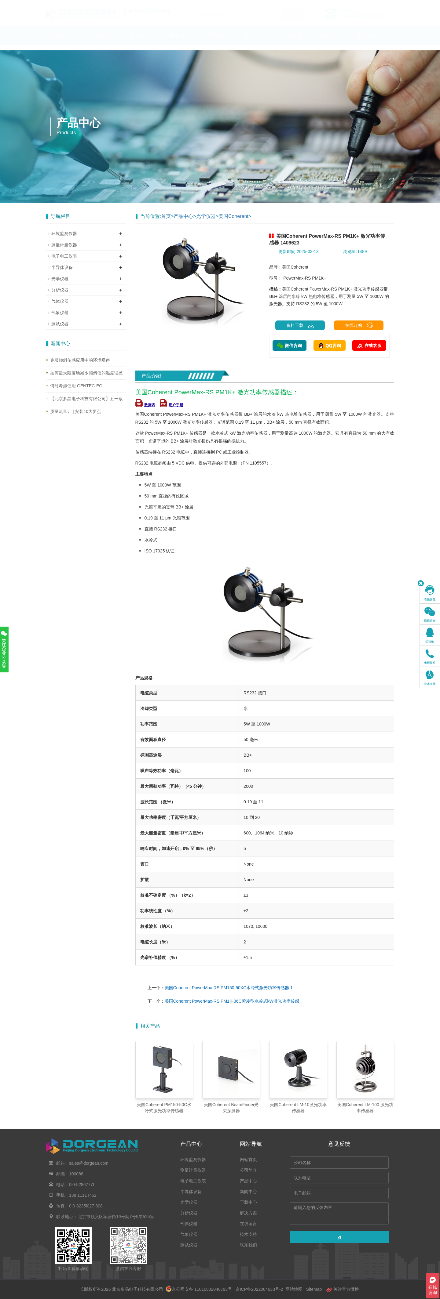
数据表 (145, 405)
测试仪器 (59, 323)
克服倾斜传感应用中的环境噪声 (80, 360)
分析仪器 (59, 290)
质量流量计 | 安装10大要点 (75, 411)
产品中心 (140, 41)
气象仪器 (59, 312)
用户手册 (171, 405)
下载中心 (216, 41)
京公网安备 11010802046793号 (199, 1289)
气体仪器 (59, 301)
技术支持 (330, 41)
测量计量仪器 (64, 244)
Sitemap (314, 1289)
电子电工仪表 (64, 256)
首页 (166, 216)
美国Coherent (233, 216)
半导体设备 (62, 267)
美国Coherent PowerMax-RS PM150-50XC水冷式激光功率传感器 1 (229, 987)
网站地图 (293, 1289)
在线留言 (292, 41)
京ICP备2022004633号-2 (259, 1289)
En (387, 4)
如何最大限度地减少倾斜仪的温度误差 (86, 373)
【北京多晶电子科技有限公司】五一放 (86, 398)
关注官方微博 (342, 1289)
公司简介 (102, 41)
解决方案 (254, 41)
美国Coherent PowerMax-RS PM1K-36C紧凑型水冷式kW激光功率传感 (232, 1001)
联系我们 (368, 41)
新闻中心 (178, 41)
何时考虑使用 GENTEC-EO (76, 385)
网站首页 (65, 41)
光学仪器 (206, 216)
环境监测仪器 (64, 233)
